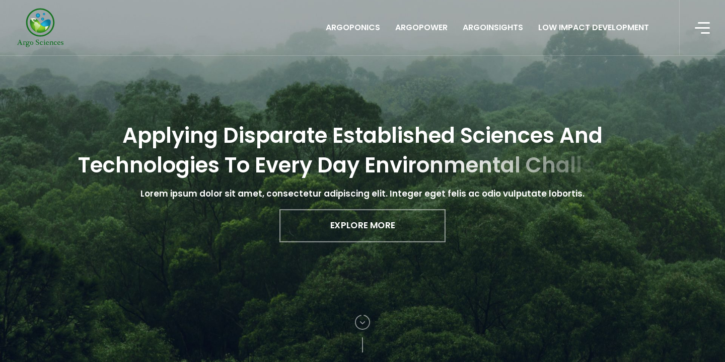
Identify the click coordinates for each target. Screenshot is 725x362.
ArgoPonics (353, 27)
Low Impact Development (593, 27)
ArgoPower (421, 27)
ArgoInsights (493, 27)
